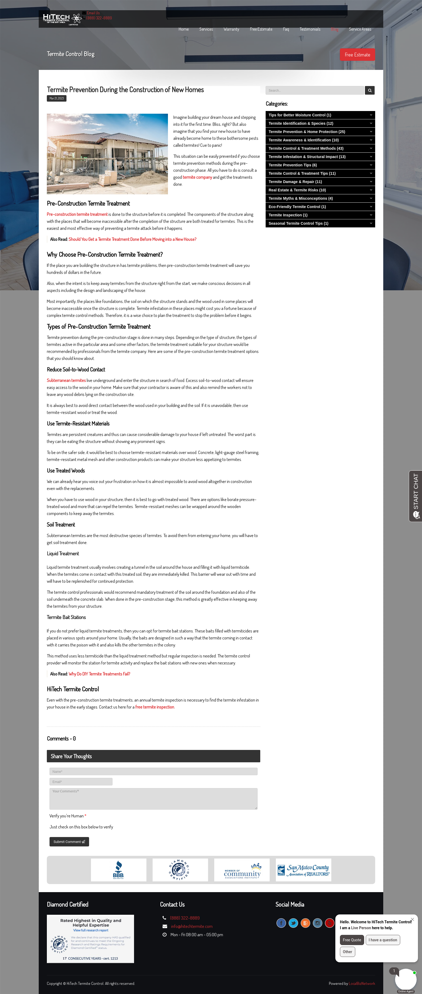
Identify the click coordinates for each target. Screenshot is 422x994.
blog (334, 29)
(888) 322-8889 (99, 17)
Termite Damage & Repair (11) (295, 182)
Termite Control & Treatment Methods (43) (306, 148)
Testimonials (310, 29)
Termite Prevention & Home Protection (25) (307, 132)
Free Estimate (357, 55)
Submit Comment (69, 842)
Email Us (93, 12)
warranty (231, 29)
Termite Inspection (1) (288, 215)
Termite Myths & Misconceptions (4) (301, 198)
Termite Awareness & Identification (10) (304, 140)
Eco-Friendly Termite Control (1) (297, 207)
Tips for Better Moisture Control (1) (300, 115)
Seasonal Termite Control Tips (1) (298, 223)
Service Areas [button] (360, 29)
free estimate (261, 29)
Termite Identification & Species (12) (301, 123)
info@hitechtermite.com (192, 926)
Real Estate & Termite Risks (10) (297, 190)
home (184, 29)
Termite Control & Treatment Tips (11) (302, 173)
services (206, 29)
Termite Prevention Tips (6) (293, 165)
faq (286, 29)
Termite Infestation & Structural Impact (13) (307, 157)
